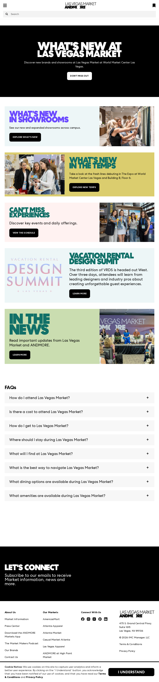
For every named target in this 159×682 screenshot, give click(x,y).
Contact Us (11, 657)
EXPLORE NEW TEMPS (84, 187)
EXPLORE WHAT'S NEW (25, 137)
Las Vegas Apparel (54, 646)
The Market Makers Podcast (21, 643)
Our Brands (11, 650)
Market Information (17, 619)
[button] (79, 397)
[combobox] (79, 14)
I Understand (131, 672)
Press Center (12, 626)
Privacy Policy (127, 651)
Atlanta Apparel (53, 626)
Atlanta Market (52, 632)
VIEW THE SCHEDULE (24, 233)
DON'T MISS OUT (79, 76)
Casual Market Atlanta (56, 639)
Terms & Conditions (130, 644)
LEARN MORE (80, 293)
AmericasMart (51, 619)
